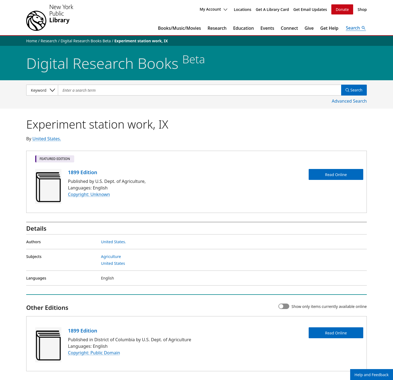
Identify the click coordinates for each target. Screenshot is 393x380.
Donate (342, 9)
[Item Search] (199, 90)
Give (309, 28)
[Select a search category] (42, 90)
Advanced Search (349, 101)
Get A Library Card (272, 9)
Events (267, 28)
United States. (46, 139)
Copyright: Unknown (89, 195)
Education (243, 28)
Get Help (329, 28)
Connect (289, 28)
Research (217, 28)
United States (113, 263)
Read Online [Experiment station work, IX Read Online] (336, 174)
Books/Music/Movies (179, 28)
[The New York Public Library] (49, 17)
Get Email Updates (310, 9)
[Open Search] (356, 28)
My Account (213, 9)
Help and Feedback (372, 374)
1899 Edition (82, 172)
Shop (362, 9)
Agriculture (111, 256)
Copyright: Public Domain (94, 353)
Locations (242, 9)
